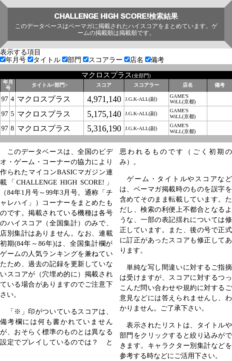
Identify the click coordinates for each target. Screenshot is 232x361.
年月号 (14, 59)
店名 (134, 59)
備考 (154, 59)
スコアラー (103, 59)
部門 (72, 59)
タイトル (45, 59)
